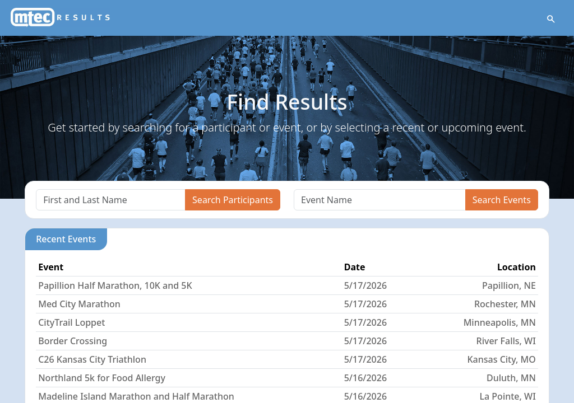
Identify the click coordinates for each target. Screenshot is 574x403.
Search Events (502, 200)
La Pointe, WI (508, 396)
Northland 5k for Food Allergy (101, 378)
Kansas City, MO (501, 359)
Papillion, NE (509, 285)
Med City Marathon (79, 304)
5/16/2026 (365, 378)
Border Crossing (72, 341)
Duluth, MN (511, 378)
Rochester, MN (505, 304)
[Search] (111, 199)
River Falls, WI (506, 341)
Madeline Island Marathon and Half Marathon (136, 396)
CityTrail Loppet (71, 322)
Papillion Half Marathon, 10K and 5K (115, 285)
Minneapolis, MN (500, 322)
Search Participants (232, 200)
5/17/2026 (365, 285)
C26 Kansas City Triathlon (92, 359)
